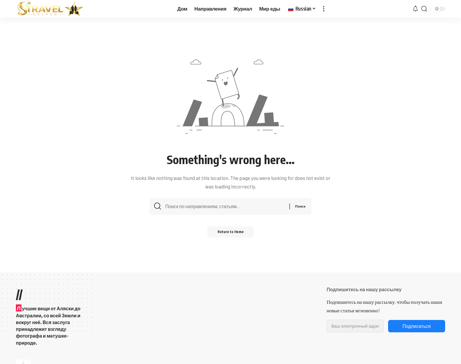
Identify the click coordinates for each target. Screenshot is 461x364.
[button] (324, 9)
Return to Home (231, 233)
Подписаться (416, 326)
